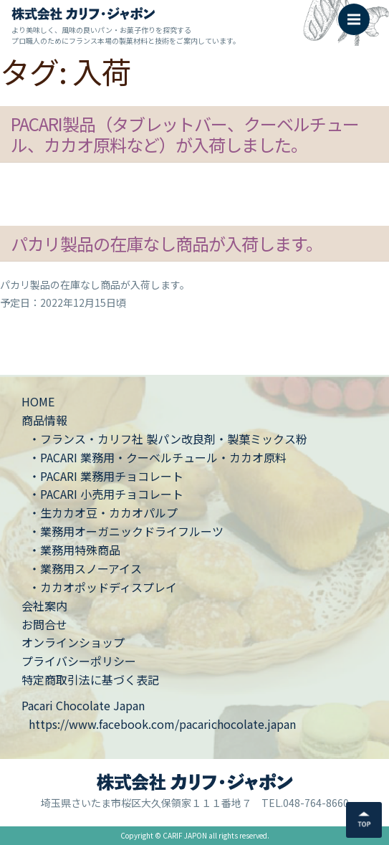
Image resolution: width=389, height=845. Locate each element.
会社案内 (44, 605)
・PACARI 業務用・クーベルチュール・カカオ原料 (158, 457)
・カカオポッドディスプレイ (103, 587)
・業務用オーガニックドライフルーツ (126, 531)
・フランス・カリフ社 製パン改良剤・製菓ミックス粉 (168, 438)
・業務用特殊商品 (74, 549)
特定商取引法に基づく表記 (90, 679)
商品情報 (44, 420)
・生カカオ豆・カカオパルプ (103, 512)
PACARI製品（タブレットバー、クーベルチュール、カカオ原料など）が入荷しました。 (185, 134)
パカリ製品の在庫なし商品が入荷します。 (166, 243)
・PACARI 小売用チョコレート (106, 493)
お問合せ (44, 624)
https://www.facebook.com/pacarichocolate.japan (162, 723)
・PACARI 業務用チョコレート (106, 475)
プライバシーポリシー (78, 660)
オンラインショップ (73, 642)
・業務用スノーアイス (85, 568)
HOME (37, 401)
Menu (358, 12)
